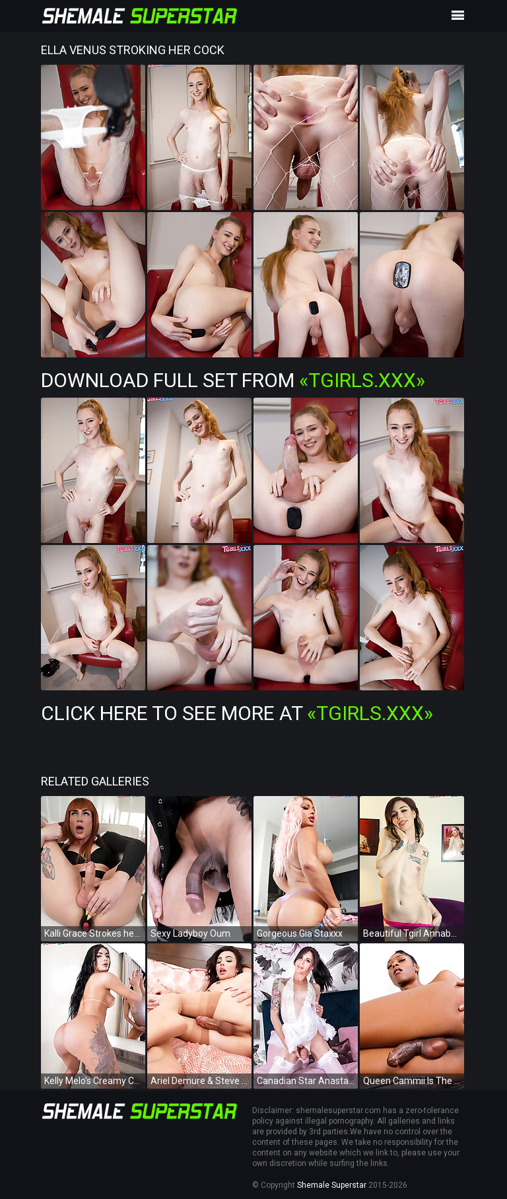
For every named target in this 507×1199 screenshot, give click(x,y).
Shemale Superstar (331, 1185)
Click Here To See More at (237, 713)
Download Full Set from (233, 380)
